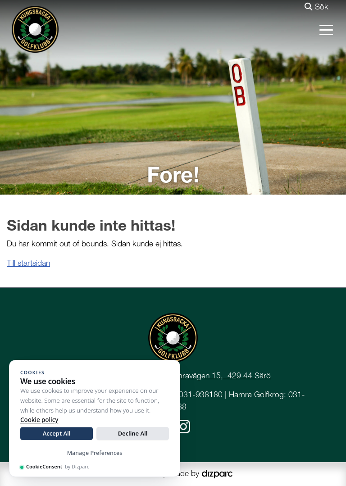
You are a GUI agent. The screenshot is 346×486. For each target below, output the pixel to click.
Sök (316, 6)
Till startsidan (28, 263)
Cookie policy (39, 420)
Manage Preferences (95, 453)
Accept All (57, 433)
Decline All (133, 433)
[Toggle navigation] (326, 29)
